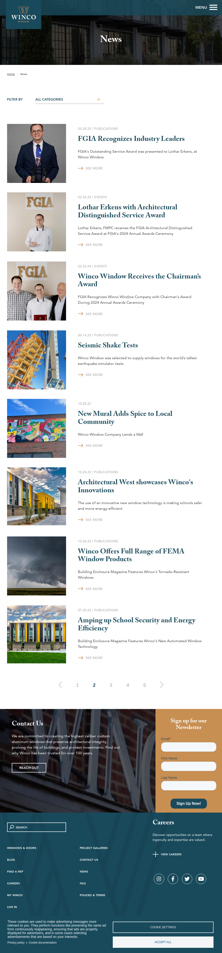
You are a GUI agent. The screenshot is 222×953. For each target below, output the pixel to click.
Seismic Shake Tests (108, 346)
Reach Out (29, 768)
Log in (12, 907)
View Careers (171, 854)
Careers (13, 883)
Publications (106, 129)
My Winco (15, 895)
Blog (11, 859)
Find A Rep (15, 871)
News (84, 871)
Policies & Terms (92, 895)
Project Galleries (94, 848)
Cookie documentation (43, 942)
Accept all (163, 942)
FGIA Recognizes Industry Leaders (131, 140)
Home (11, 74)
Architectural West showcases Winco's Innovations (135, 487)
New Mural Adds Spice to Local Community (125, 419)
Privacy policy (16, 942)
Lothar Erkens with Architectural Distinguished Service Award (127, 212)
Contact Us (89, 859)
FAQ (83, 883)
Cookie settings (163, 927)
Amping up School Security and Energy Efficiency (136, 625)
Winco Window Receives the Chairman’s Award (139, 281)
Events (100, 197)
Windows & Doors (21, 848)
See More (94, 168)
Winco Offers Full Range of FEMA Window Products (131, 556)
